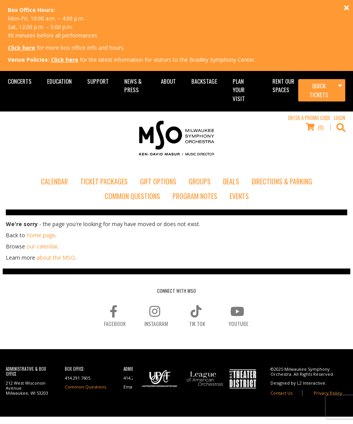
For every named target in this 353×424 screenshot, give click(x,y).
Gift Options (158, 181)
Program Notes (194, 196)
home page (41, 235)
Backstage (204, 81)
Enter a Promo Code (309, 118)
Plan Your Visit (239, 90)
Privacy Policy (328, 393)
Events (239, 196)
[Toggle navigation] (321, 90)
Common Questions (132, 196)
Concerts (20, 81)
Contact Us (281, 393)
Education (59, 81)
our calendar (42, 246)
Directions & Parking (282, 181)
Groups (200, 181)
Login (339, 118)
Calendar (54, 181)
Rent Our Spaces (283, 85)
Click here (21, 47)
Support (98, 81)
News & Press (133, 85)
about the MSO (56, 257)
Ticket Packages (104, 181)
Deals (231, 181)
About (168, 81)
